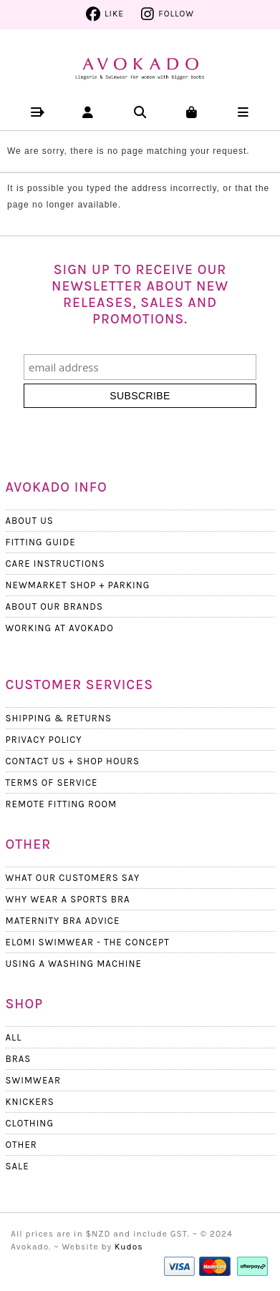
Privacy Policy (44, 739)
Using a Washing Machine (74, 963)
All (14, 1037)
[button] (36, 112)
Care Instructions (55, 563)
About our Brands (55, 606)
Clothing (30, 1123)
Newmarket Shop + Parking (78, 585)
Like (114, 14)
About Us (30, 520)
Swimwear (33, 1080)
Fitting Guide (41, 542)
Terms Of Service (52, 782)
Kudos (129, 1247)
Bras (19, 1058)
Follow (176, 14)
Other (21, 1144)
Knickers (30, 1101)
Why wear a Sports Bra (68, 899)
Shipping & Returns (59, 718)
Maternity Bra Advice (63, 920)
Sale (17, 1166)
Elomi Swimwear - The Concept (88, 942)
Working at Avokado (60, 628)
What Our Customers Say (73, 877)
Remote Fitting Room (61, 804)
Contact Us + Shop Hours (73, 761)
